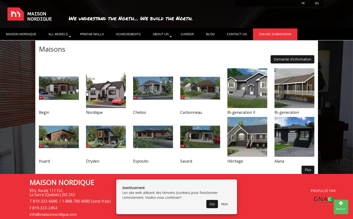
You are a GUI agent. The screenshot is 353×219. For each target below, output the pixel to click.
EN (317, 3)
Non (224, 204)
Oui (212, 204)
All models (58, 34)
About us (161, 34)
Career (187, 34)
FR (303, 3)
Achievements (128, 34)
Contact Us (237, 34)
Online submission (275, 34)
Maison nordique (21, 34)
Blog (210, 34)
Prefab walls (92, 34)
